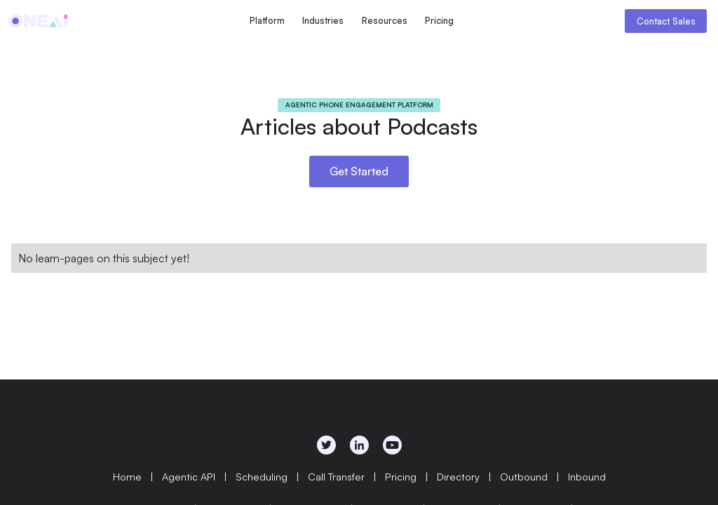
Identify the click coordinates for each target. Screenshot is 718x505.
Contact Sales (666, 21)
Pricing (439, 20)
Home (127, 476)
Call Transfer (336, 476)
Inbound (587, 476)
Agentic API (188, 476)
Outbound (524, 476)
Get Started (359, 171)
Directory (458, 476)
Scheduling (261, 476)
